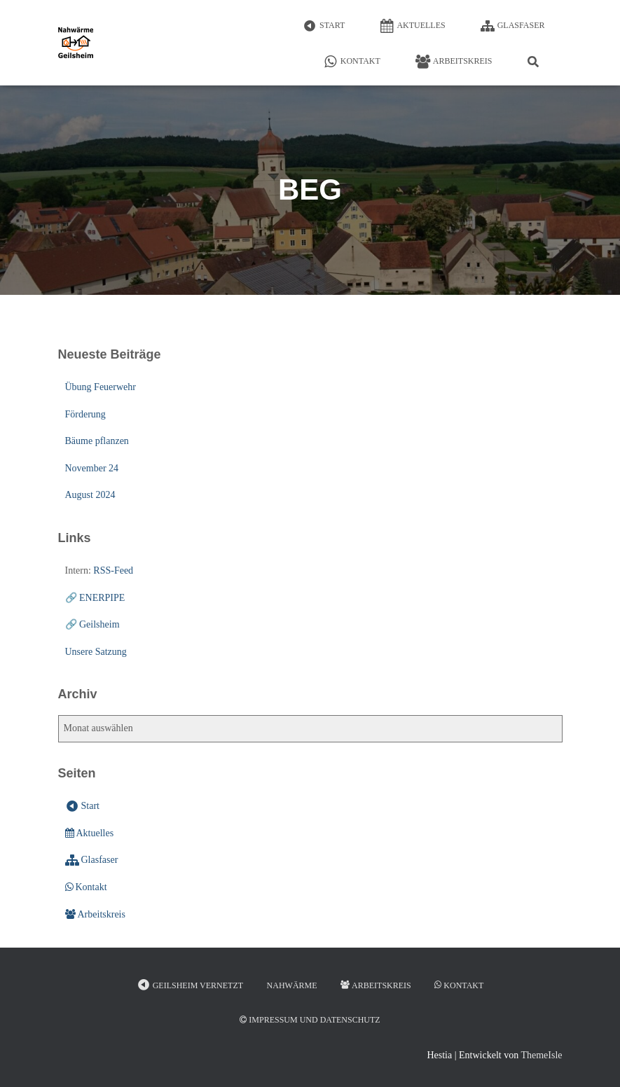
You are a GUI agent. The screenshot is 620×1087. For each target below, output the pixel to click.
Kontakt (352, 62)
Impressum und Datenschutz (310, 1020)
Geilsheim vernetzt (190, 985)
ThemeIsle (541, 1055)
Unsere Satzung (96, 651)
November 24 (92, 468)
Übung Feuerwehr (100, 387)
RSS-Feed (113, 570)
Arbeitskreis (453, 62)
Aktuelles (412, 26)
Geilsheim (99, 624)
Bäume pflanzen (97, 441)
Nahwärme (292, 985)
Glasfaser (513, 26)
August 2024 (90, 495)
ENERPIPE (102, 598)
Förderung (85, 414)
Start (324, 26)
